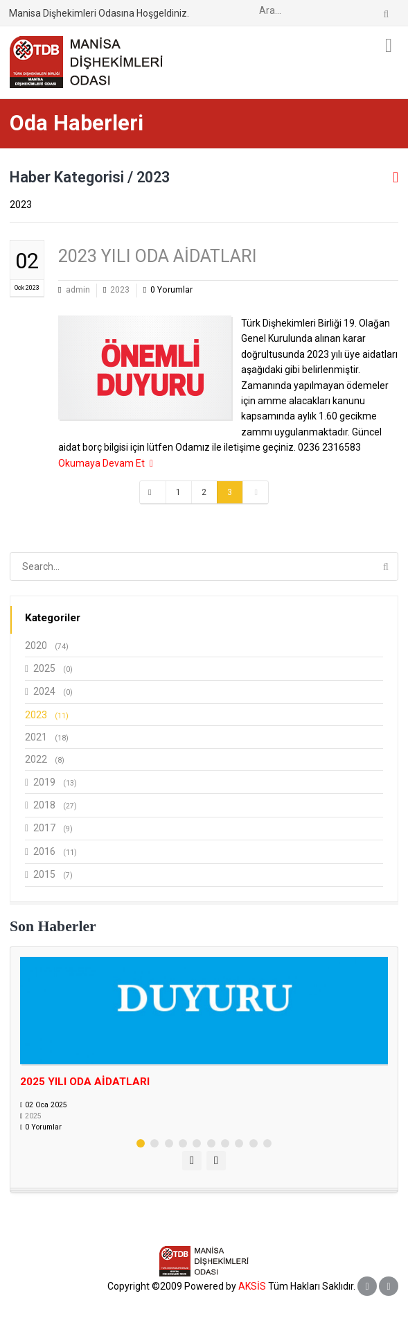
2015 (49, 875)
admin (78, 290)
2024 (49, 692)
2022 (44, 759)
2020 (47, 645)
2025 (49, 669)
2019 (51, 782)
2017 (49, 828)
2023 (120, 290)
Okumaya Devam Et (105, 463)
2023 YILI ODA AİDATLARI (157, 256)
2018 (51, 805)
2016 (51, 852)
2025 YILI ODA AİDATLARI (85, 1081)
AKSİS (252, 1286)
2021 (47, 737)
